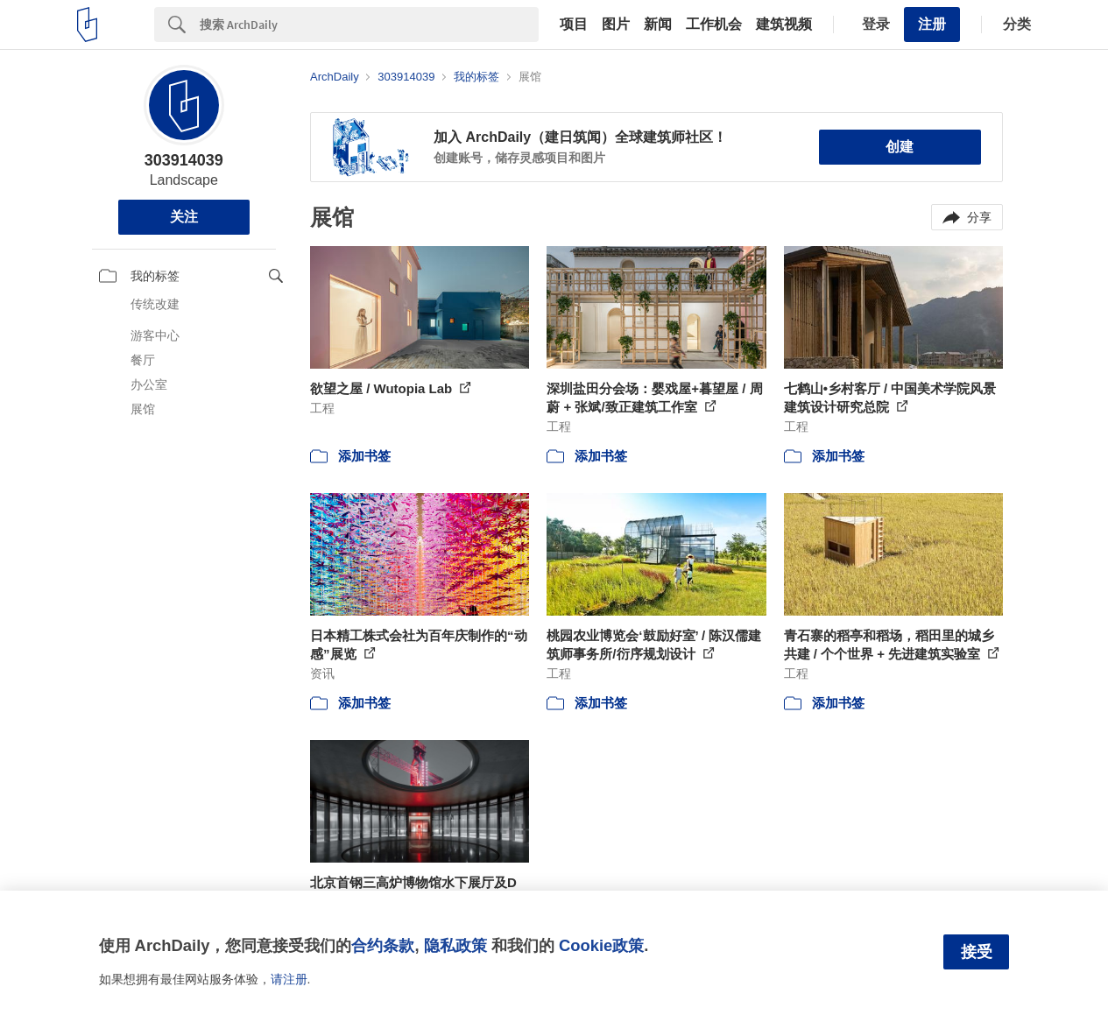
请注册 (289, 979)
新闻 (658, 25)
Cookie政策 (601, 945)
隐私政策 (455, 945)
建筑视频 (784, 25)
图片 (616, 25)
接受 (976, 952)
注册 (932, 24)
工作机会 (714, 25)
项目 (574, 25)
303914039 (184, 160)
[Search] (369, 24)
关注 (184, 216)
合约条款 (382, 945)
